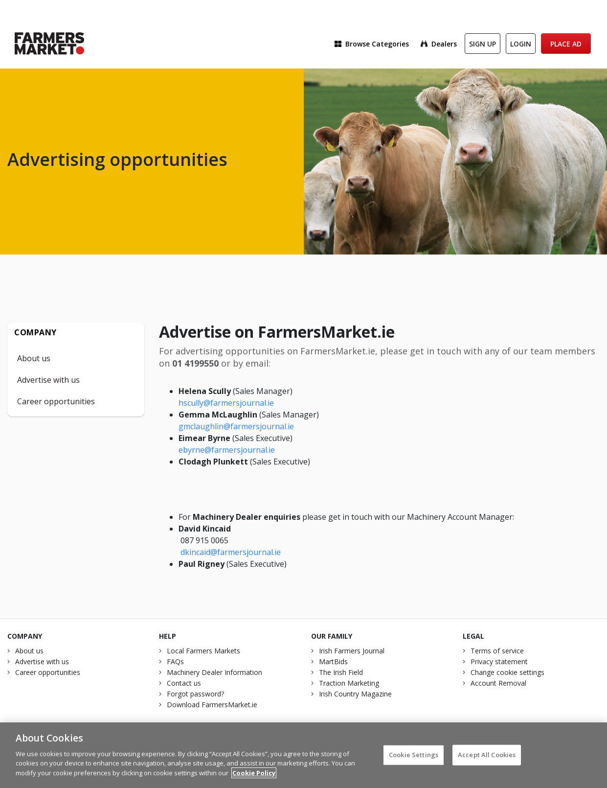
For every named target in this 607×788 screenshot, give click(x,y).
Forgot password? (195, 693)
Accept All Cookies (487, 758)
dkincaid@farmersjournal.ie (230, 552)
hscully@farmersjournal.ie (226, 402)
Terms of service (497, 650)
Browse (372, 44)
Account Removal (498, 683)
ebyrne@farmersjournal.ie (227, 449)
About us (33, 358)
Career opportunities (56, 401)
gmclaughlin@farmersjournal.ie (236, 426)
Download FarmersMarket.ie (212, 704)
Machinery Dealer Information (214, 672)
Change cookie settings (507, 672)
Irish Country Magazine (355, 693)
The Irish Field (341, 672)
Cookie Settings (413, 758)
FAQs (175, 661)
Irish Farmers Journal (351, 650)
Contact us (184, 683)
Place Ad (566, 43)
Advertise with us (48, 379)
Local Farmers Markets (203, 650)
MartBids (333, 661)
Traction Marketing (349, 683)
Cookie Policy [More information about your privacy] (253, 776)
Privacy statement (499, 661)
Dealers (439, 44)
